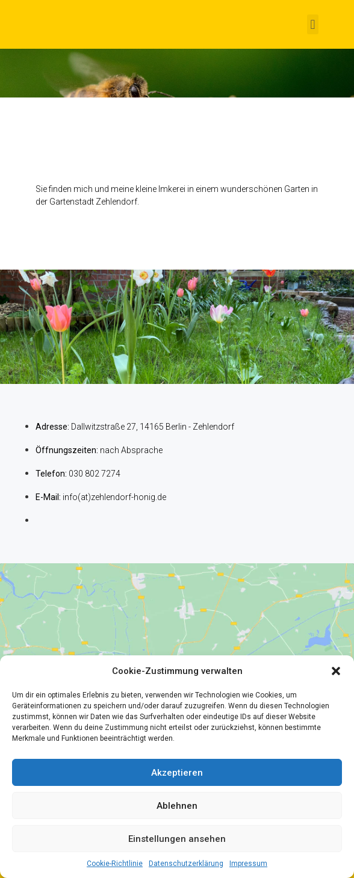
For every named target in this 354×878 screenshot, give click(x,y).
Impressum (248, 863)
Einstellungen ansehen (177, 838)
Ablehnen (177, 805)
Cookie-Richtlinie (115, 863)
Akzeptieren (177, 772)
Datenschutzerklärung (186, 863)
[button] (336, 671)
